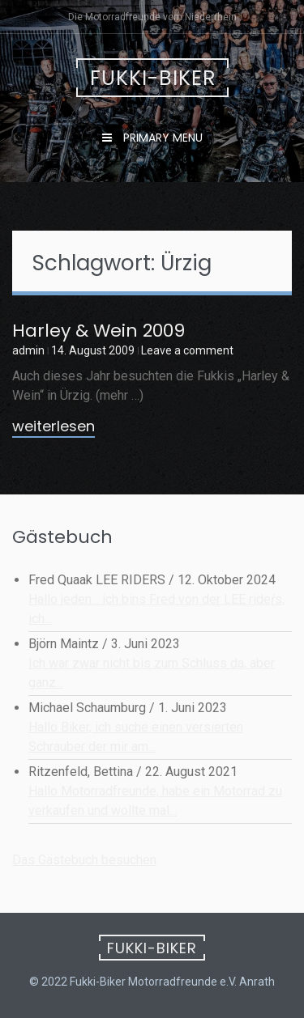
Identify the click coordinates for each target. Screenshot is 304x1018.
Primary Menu (161, 137)
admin (28, 350)
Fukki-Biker (153, 78)
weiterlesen (53, 427)
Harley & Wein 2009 (98, 330)
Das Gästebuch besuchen (84, 859)
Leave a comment (187, 350)
